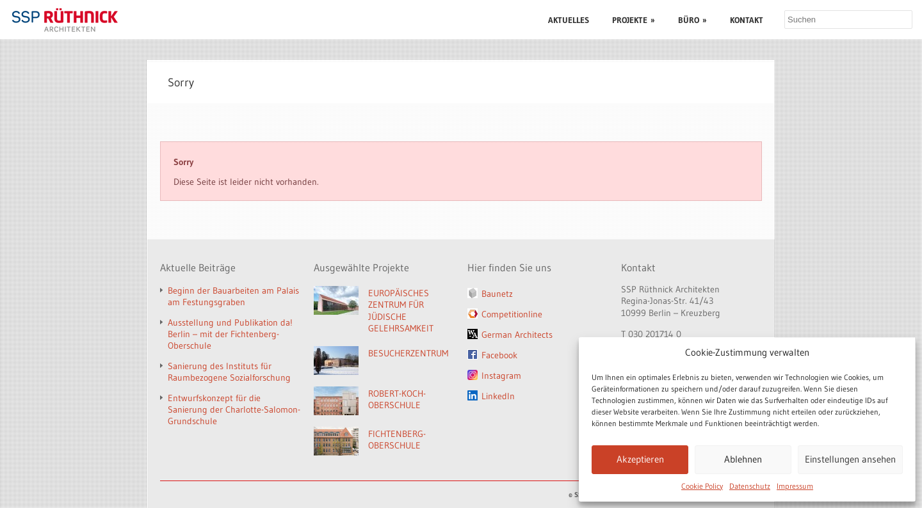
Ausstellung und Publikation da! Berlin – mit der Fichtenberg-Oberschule (230, 334)
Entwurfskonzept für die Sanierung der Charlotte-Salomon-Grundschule (234, 409)
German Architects (517, 334)
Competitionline (511, 314)
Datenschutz (749, 486)
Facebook (499, 355)
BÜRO (692, 20)
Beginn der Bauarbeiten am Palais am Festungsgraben (233, 296)
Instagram (501, 375)
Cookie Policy (702, 486)
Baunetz (497, 293)
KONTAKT (746, 20)
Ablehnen (743, 459)
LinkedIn (498, 396)
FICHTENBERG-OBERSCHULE (397, 440)
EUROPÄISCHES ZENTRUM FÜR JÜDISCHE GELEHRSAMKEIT (400, 311)
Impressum (795, 486)
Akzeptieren (640, 459)
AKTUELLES (568, 20)
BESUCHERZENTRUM (408, 353)
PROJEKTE (633, 20)
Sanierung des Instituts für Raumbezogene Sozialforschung (229, 371)
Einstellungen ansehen (850, 459)
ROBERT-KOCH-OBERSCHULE (397, 399)
